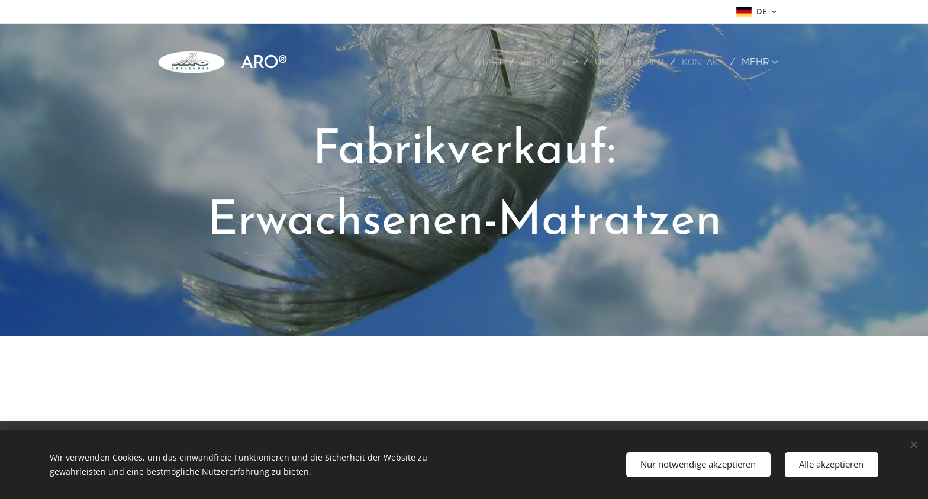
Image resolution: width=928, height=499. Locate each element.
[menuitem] (482, 62)
